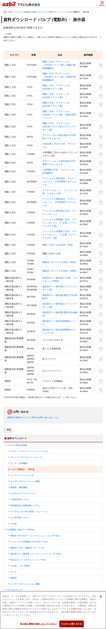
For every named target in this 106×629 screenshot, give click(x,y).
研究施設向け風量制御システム (25, 505)
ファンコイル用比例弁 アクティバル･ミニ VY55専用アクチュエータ (59, 181)
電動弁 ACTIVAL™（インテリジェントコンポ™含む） (36, 535)
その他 (13, 523)
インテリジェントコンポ (22, 475)
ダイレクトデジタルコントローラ (26, 457)
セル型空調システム (19, 517)
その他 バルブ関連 (19, 566)
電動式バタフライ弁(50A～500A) (59, 262)
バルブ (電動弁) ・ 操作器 (22, 469)
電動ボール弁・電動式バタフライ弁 (27, 548)
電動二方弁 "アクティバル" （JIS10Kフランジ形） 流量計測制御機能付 (58, 64)
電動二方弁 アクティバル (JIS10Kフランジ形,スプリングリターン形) (59, 126)
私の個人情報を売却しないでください (38, 625)
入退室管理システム (19, 499)
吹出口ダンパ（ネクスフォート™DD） (28, 560)
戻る (9, 429)
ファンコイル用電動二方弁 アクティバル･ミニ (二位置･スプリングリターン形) (59, 222)
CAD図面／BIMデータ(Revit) (20, 529)
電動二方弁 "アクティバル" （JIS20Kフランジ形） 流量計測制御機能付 (58, 76)
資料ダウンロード (56, 12)
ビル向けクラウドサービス (23, 493)
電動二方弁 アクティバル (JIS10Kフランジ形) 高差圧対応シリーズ (59, 114)
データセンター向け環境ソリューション (29, 511)
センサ (13, 572)
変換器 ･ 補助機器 (18, 487)
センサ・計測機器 (18, 463)
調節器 (13, 578)
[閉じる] (100, 598)
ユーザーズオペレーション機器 (25, 481)
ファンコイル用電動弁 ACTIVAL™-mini (29, 541)
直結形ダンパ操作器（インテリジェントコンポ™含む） (36, 554)
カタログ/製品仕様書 (17, 445)
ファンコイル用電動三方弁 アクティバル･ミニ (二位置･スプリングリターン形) (59, 234)
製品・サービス (16, 12)
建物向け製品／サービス (35, 12)
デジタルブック (14, 590)
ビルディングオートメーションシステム (29, 451)
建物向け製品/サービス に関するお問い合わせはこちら (33, 417)
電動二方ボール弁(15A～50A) (57, 245)
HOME (5, 12)
